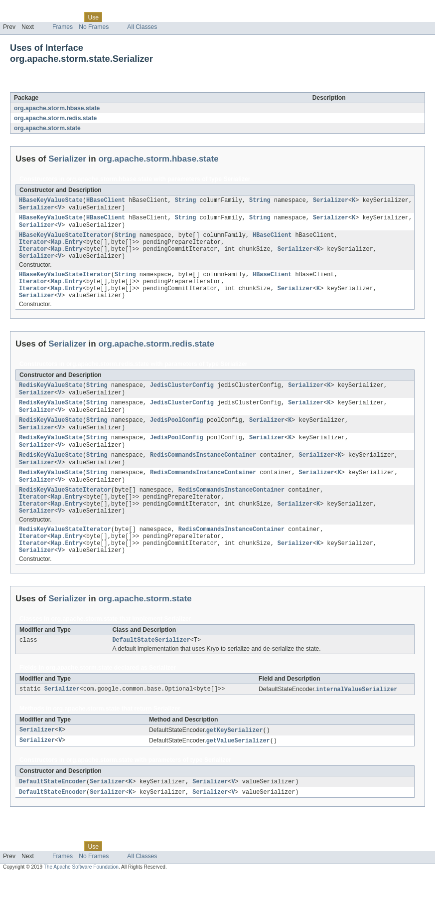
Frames (62, 26)
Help (190, 16)
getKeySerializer (234, 760)
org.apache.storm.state (47, 128)
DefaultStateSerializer (151, 669)
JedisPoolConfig (176, 435)
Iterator (33, 247)
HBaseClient (105, 201)
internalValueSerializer (356, 719)
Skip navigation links (27, 8)
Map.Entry (67, 247)
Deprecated (141, 16)
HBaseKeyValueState (51, 201)
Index (170, 16)
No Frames (94, 26)
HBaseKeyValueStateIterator (65, 239)
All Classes (142, 26)
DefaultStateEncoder (52, 812)
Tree (114, 16)
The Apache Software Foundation (81, 898)
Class (71, 16)
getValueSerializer (238, 771)
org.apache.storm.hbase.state (57, 108)
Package (46, 16)
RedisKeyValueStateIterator (65, 511)
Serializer (81, 86)
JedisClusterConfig (182, 397)
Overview (15, 16)
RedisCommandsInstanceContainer (203, 473)
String (185, 201)
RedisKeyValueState (51, 397)
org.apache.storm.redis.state (55, 118)
